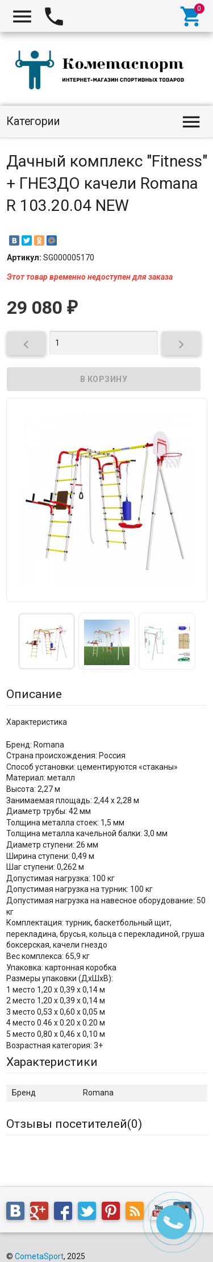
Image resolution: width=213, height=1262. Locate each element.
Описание (34, 694)
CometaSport (39, 1256)
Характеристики (52, 1062)
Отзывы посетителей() (74, 1124)
